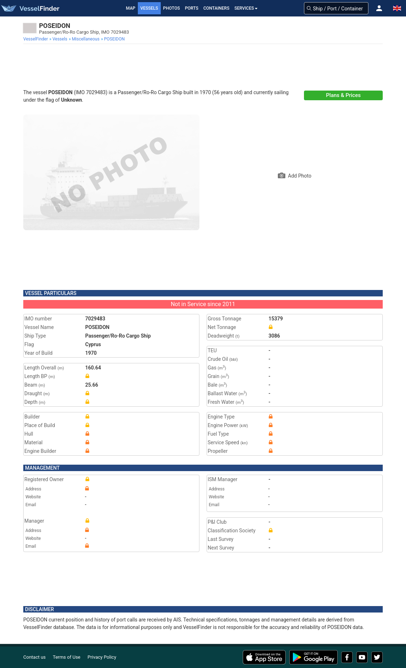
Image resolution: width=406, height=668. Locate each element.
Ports (191, 8)
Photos (171, 8)
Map (130, 8)
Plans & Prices (343, 95)
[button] (379, 8)
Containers (216, 8)
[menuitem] (36, 39)
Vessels (149, 8)
